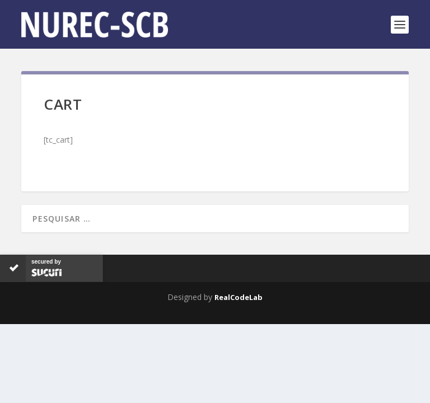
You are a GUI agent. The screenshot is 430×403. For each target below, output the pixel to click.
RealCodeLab (238, 297)
